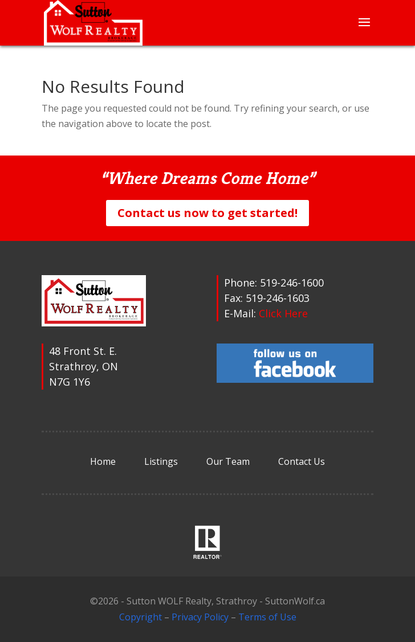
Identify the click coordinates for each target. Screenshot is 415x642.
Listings (161, 461)
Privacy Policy (200, 617)
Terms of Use (267, 617)
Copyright (140, 617)
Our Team (228, 461)
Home (103, 461)
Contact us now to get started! (207, 212)
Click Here (283, 313)
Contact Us (301, 461)
